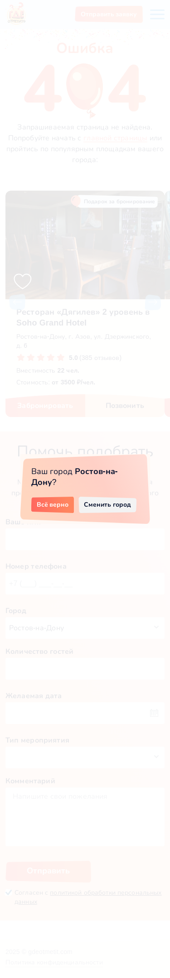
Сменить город (107, 504)
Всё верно (53, 504)
